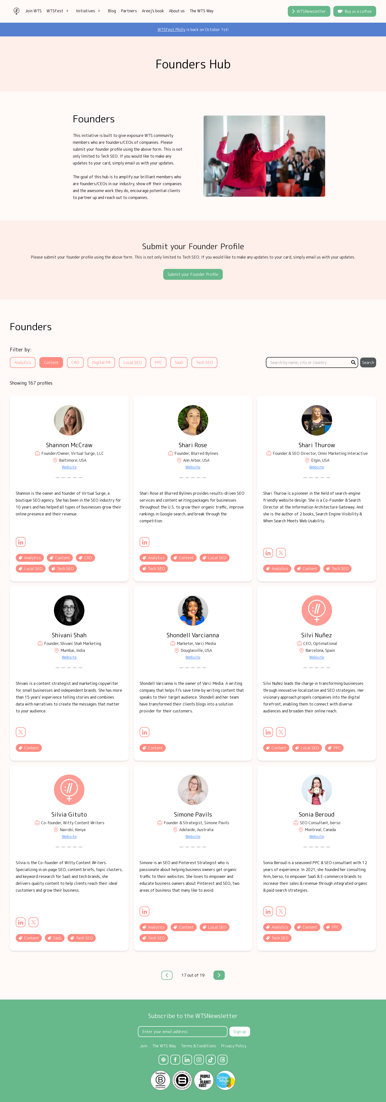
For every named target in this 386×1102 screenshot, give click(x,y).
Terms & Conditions (198, 1046)
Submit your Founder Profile (193, 274)
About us (177, 11)
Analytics (22, 362)
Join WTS (33, 11)
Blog (112, 11)
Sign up (239, 1031)
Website (69, 467)
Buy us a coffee (355, 11)
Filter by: (21, 349)
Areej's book (153, 11)
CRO (75, 362)
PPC (158, 362)
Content (51, 362)
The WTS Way (201, 11)
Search (368, 362)
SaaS (179, 362)
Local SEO (132, 362)
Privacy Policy (233, 1046)
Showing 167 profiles (31, 383)
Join (143, 1046)
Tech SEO (204, 362)
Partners (129, 11)
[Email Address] (182, 1031)
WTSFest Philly (171, 29)
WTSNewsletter (309, 11)
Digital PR (101, 362)
